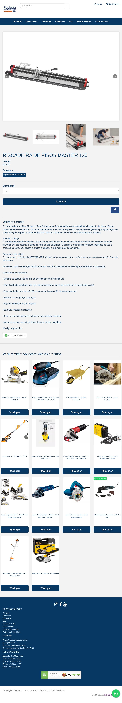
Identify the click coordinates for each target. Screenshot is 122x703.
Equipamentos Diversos (14, 175)
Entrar (98, 4)
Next (115, 76)
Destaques (46, 21)
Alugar (61, 201)
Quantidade (9, 186)
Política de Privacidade (11, 632)
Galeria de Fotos (84, 21)
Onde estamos (101, 21)
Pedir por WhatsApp (14, 335)
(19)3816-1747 (10, 643)
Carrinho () (112, 4)
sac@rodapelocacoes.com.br (16, 640)
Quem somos (32, 21)
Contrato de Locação (11, 629)
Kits (71, 21)
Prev (7, 76)
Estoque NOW (111, 695)
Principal (18, 21)
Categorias (60, 21)
